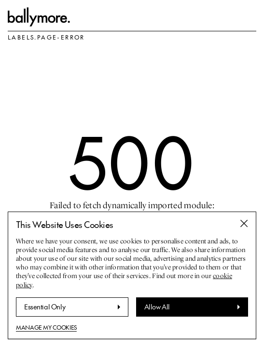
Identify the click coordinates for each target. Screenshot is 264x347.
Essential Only (44, 306)
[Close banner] (244, 223)
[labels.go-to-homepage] (39, 17)
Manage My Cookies (46, 327)
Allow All (157, 306)
